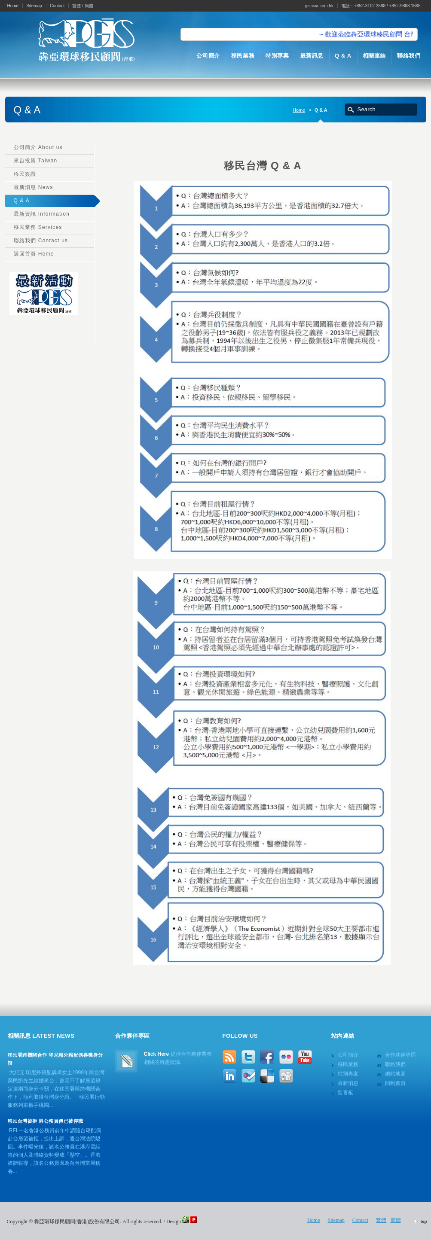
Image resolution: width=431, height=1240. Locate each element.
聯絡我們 (395, 1064)
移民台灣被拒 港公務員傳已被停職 (45, 1121)
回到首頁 (395, 1083)
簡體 (89, 5)
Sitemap (34, 5)
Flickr (286, 1057)
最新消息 (348, 1083)
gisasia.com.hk (319, 5)
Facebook (267, 1057)
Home (13, 5)
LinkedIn (229, 1076)
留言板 (345, 1093)
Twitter (248, 1057)
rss (229, 1057)
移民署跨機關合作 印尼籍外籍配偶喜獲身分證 (55, 1059)
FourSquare (248, 1076)
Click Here (156, 1054)
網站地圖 (395, 1074)
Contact (57, 5)
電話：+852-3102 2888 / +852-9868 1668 (381, 5)
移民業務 (348, 1064)
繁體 (76, 5)
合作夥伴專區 (400, 1055)
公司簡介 (348, 1055)
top (423, 1221)
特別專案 (348, 1074)
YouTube (305, 1057)
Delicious (267, 1076)
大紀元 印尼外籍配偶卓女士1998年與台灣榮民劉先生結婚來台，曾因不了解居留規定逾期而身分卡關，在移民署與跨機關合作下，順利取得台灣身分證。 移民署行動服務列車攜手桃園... (56, 1088)
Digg (286, 1076)
